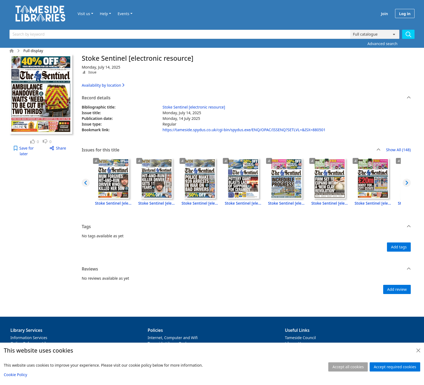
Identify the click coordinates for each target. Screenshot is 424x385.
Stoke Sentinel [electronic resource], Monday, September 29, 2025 (373, 203)
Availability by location (103, 85)
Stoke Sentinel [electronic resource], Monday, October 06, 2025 (113, 203)
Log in (404, 13)
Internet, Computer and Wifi (173, 337)
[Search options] (374, 34)
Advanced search (382, 43)
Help (104, 13)
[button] (23, 151)
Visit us (84, 13)
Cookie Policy (15, 374)
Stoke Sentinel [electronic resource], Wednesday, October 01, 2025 (286, 203)
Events (123, 13)
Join (384, 13)
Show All (398, 150)
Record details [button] (246, 98)
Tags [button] (246, 226)
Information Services (29, 337)
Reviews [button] (246, 269)
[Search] (408, 34)
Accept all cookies (348, 366)
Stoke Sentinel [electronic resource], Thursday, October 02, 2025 (243, 203)
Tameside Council (300, 337)
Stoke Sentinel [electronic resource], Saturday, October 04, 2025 (156, 203)
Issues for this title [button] (231, 150)
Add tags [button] (399, 246)
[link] (34, 141)
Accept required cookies (395, 366)
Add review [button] (397, 289)
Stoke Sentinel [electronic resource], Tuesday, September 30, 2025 (329, 203)
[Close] (418, 350)
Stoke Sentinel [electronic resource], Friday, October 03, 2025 (199, 203)
